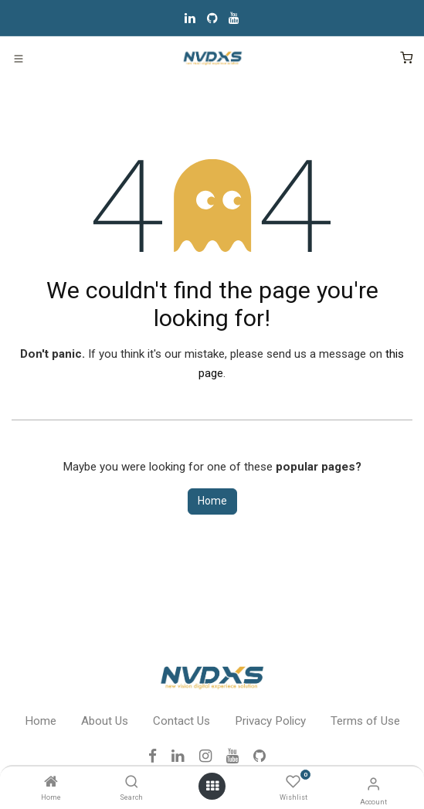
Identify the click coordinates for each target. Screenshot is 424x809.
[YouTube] (234, 17)
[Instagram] (210, 756)
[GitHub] (212, 17)
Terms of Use (365, 721)
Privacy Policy (270, 721)
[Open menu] (212, 786)
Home (212, 501)
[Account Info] (373, 784)
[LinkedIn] (189, 17)
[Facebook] (157, 756)
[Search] (131, 783)
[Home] (51, 783)
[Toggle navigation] (18, 58)
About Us (104, 721)
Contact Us (181, 721)
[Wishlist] (293, 782)
